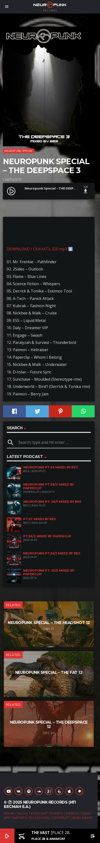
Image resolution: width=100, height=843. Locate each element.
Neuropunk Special (18, 151)
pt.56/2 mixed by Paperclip (47, 536)
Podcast (39, 813)
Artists (20, 818)
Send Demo (82, 818)
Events (56, 813)
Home (9, 813)
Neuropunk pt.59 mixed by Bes (50, 467)
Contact (60, 818)
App (7, 818)
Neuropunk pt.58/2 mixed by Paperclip (48, 486)
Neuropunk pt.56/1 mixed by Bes (51, 553)
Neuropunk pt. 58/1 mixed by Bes (52, 501)
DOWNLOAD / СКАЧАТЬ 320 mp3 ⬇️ (40, 249)
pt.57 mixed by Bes (39, 519)
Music (22, 813)
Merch (72, 813)
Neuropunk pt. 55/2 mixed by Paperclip (48, 572)
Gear (85, 813)
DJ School (39, 818)
